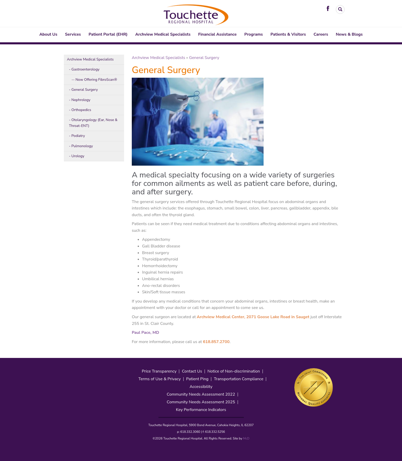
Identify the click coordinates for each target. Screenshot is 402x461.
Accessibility (200, 387)
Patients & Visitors (288, 34)
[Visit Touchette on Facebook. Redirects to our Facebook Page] (329, 8)
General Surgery (85, 89)
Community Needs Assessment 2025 (201, 402)
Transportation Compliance (238, 379)
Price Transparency (159, 371)
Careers (321, 34)
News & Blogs (349, 34)
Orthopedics (81, 109)
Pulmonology (82, 146)
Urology (78, 156)
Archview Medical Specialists (162, 34)
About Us (48, 34)
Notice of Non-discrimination (233, 371)
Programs (253, 34)
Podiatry (78, 135)
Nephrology (81, 99)
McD (246, 438)
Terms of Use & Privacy (159, 379)
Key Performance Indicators (201, 410)
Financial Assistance (217, 34)
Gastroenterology (86, 69)
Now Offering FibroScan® (96, 79)
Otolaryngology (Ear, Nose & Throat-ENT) (93, 122)
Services (73, 34)
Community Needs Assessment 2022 (201, 394)
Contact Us (192, 371)
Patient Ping (197, 379)
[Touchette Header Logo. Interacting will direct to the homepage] (196, 14)
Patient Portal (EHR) (107, 34)
